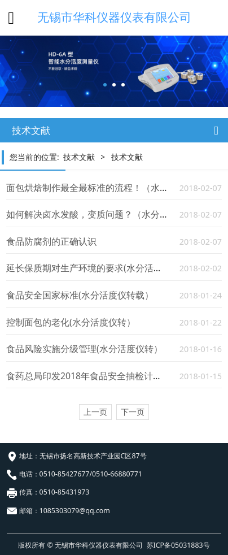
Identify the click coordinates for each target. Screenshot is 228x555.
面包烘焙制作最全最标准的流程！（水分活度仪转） (110, 187)
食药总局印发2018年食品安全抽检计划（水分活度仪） (115, 376)
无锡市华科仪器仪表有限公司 (114, 17)
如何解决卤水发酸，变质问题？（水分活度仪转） (105, 214)
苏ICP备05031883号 (178, 545)
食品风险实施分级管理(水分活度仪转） (84, 348)
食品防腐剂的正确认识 (51, 241)
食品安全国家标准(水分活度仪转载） (80, 295)
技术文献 (79, 156)
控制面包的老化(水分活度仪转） (70, 322)
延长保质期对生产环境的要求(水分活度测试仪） (102, 268)
